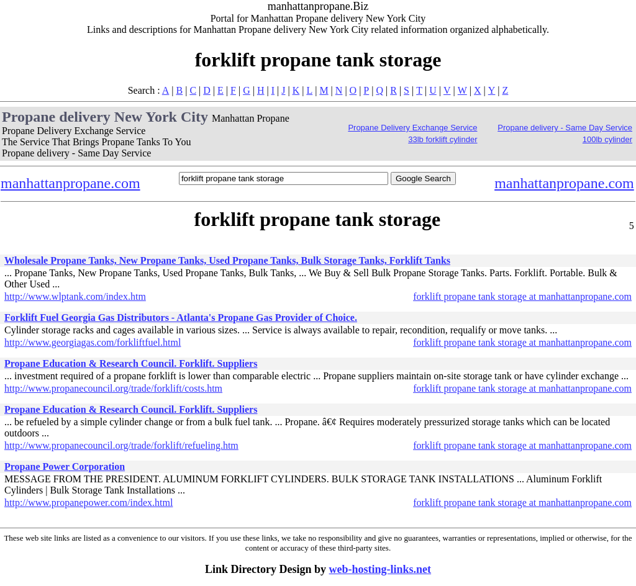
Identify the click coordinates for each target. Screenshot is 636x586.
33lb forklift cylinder (442, 139)
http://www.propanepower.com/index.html (88, 502)
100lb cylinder (607, 139)
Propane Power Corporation (64, 466)
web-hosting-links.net (380, 569)
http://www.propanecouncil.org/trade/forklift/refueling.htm (121, 445)
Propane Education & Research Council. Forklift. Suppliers (130, 363)
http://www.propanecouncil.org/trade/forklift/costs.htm (113, 388)
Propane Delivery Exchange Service (412, 127)
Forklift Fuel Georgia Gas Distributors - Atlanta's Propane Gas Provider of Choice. (180, 317)
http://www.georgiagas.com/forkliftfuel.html (92, 342)
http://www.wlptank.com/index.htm (75, 296)
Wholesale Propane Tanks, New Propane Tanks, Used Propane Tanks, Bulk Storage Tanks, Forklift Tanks (227, 260)
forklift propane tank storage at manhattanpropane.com (522, 296)
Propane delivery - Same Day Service (564, 127)
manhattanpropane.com (70, 183)
